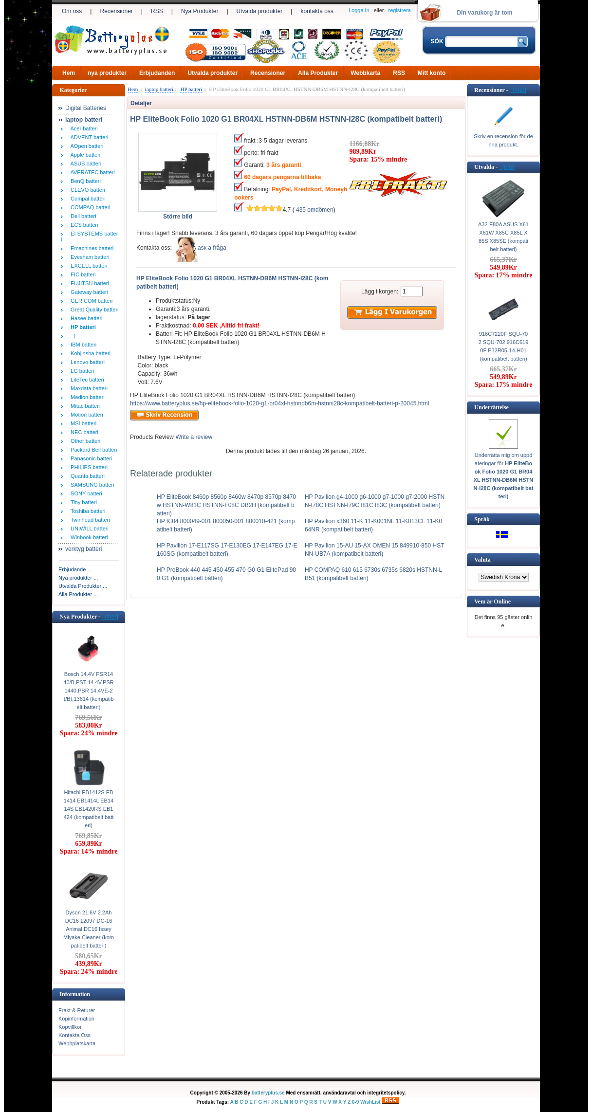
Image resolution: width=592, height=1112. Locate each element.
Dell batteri (82, 216)
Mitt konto (431, 73)
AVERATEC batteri (91, 172)
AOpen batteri (85, 146)
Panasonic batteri (90, 458)
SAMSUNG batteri (91, 485)
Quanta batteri (86, 476)
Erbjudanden (157, 73)
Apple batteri (84, 155)
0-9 (355, 1102)
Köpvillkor (70, 1027)
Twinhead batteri (89, 520)
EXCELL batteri (88, 266)
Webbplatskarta (76, 1043)
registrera (399, 10)
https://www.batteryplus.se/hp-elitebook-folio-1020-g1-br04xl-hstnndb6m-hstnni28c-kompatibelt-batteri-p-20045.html (279, 403)
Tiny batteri (82, 502)
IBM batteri (82, 344)
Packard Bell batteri (92, 450)
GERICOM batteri (90, 301)
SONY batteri (85, 493)
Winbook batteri (88, 537)
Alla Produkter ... (78, 594)
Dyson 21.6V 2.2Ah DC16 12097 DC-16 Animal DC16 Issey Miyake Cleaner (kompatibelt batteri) (88, 929)
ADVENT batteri (88, 137)
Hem (68, 73)
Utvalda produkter (260, 11)
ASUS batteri (84, 163)
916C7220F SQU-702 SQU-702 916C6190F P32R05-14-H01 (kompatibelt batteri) (504, 346)
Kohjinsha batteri (89, 353)
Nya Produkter (200, 11)
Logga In (359, 10)
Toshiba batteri (86, 511)
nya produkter (107, 73)
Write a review (193, 437)
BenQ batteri (84, 181)
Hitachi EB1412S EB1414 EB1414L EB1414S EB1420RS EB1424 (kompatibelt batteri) (89, 808)
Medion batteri (86, 397)
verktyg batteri (83, 549)
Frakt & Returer (76, 1010)
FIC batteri (81, 274)
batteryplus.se (268, 1092)
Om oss (72, 11)
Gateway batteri (88, 292)
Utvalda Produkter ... (82, 586)
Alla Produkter (318, 73)
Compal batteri (87, 198)
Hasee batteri (85, 318)
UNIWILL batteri (88, 528)
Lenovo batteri (86, 362)
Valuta (482, 559)
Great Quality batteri (93, 309)
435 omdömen (314, 209)
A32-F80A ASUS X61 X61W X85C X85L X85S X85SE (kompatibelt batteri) (503, 236)
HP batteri (191, 89)
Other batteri (84, 441)
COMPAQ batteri (89, 207)
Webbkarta (365, 73)
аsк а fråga (212, 247)
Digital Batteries (85, 108)
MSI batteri (82, 423)
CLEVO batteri (86, 190)
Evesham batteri (89, 257)
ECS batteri (83, 225)
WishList (370, 1102)
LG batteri (81, 371)
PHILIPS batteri (88, 467)
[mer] (110, 616)
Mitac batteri (84, 406)
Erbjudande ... (75, 569)
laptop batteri (159, 89)
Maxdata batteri (88, 388)
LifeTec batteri (86, 380)
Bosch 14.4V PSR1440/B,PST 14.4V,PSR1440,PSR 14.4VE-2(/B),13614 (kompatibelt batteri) (88, 690)
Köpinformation (76, 1018)
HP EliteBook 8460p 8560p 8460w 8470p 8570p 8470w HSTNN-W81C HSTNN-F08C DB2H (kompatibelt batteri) (226, 505)
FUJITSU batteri (88, 283)
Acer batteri (83, 128)
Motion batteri (85, 415)
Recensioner (116, 11)
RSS (157, 11)
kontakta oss (316, 11)
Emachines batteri (90, 248)
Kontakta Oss (74, 1035)
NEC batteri (83, 432)
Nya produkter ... (78, 578)
